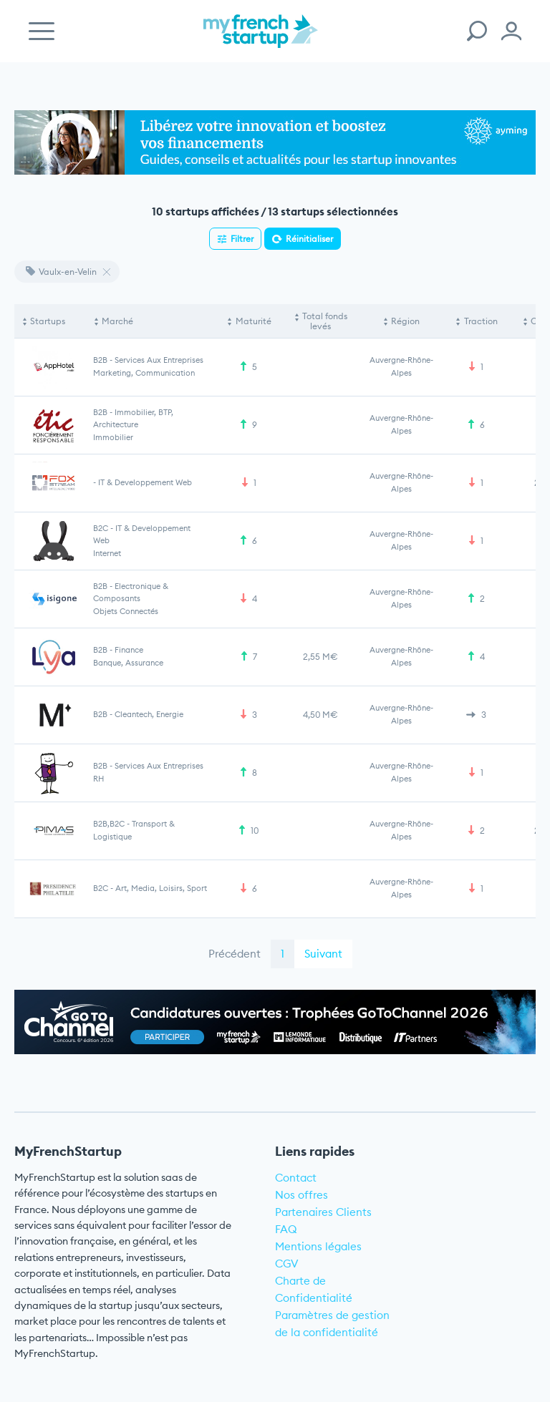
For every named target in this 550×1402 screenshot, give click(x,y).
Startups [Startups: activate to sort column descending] (47, 321)
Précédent (234, 953)
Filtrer (242, 238)
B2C (100, 528)
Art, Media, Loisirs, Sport (161, 888)
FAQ (286, 1229)
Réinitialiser (309, 238)
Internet (107, 553)
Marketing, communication (144, 373)
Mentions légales (318, 1246)
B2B (100, 360)
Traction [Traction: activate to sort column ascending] (481, 321)
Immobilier (113, 437)
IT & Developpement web (145, 482)
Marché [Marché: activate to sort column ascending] (117, 321)
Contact (296, 1177)
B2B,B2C (109, 824)
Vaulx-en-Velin (61, 271)
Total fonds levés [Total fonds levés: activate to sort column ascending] (324, 321)
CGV (287, 1263)
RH (98, 779)
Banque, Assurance (128, 663)
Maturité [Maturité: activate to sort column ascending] (253, 321)
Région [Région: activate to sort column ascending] (405, 321)
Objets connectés (125, 611)
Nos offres (301, 1195)
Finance (129, 650)
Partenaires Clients (323, 1212)
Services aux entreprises (159, 360)
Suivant (323, 953)
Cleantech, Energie (149, 714)
